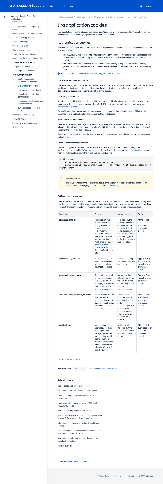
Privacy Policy (104, 476)
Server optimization (23, 75)
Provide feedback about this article (102, 369)
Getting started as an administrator (27, 33)
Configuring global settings (26, 71)
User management (20, 46)
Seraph (69, 48)
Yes (76, 369)
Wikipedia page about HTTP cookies (105, 73)
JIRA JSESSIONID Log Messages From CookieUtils (79, 391)
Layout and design (20, 42)
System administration (24, 66)
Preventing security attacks (29, 90)
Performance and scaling (23, 115)
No (82, 369)
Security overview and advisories (26, 123)
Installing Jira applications (23, 38)
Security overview (65, 446)
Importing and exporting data (24, 54)
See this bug (114, 185)
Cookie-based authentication (70, 386)
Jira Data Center (19, 119)
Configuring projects (21, 50)
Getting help (17, 127)
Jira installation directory (68, 107)
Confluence (70, 461)
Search (141, 6)
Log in (148, 6)
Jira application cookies (28, 86)
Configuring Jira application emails (27, 58)
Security (131, 476)
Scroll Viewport (83, 461)
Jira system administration (23, 62)
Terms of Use (119, 476)
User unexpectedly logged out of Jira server (76, 411)
